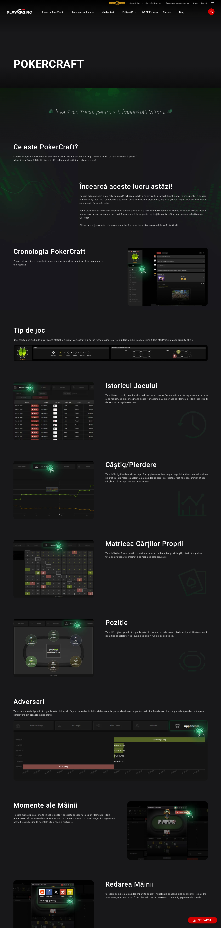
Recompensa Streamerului (178, 3)
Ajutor (195, 3)
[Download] (211, 11)
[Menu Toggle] (213, 3)
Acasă (204, 3)
